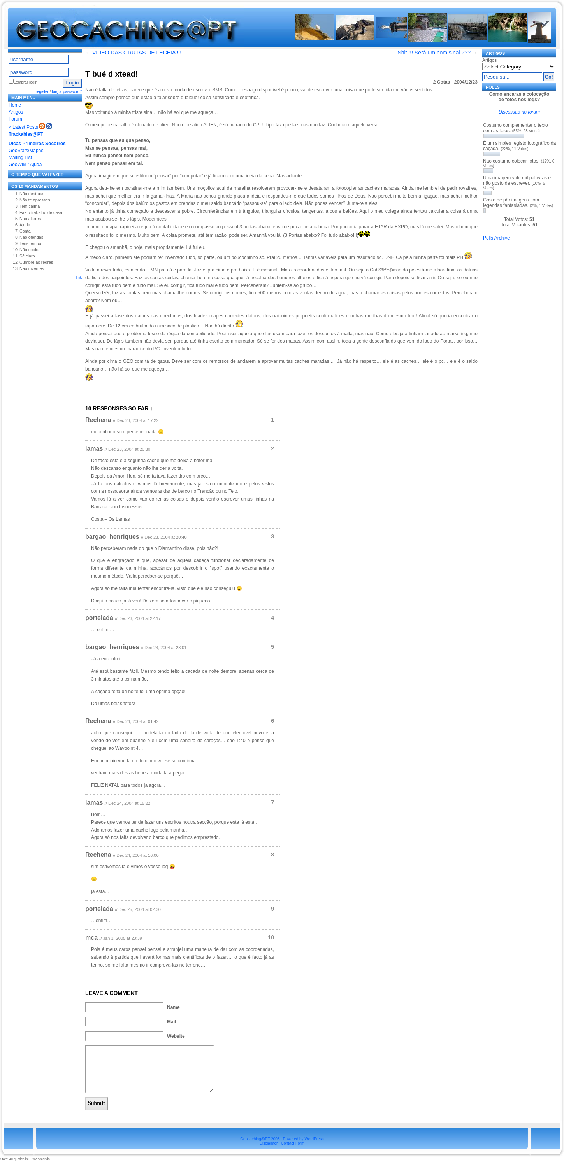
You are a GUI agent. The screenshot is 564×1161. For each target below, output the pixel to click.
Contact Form (293, 1143)
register (42, 91)
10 (271, 937)
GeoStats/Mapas (26, 150)
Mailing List (20, 157)
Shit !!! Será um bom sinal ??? (434, 52)
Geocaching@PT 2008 (259, 1139)
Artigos (16, 112)
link (79, 277)
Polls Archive (496, 238)
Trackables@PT (26, 134)
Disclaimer (269, 1143)
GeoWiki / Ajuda (25, 164)
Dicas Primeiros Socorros (37, 143)
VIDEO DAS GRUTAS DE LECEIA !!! (136, 52)
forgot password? (67, 91)
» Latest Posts (23, 127)
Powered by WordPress (303, 1139)
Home (15, 105)
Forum (15, 119)
